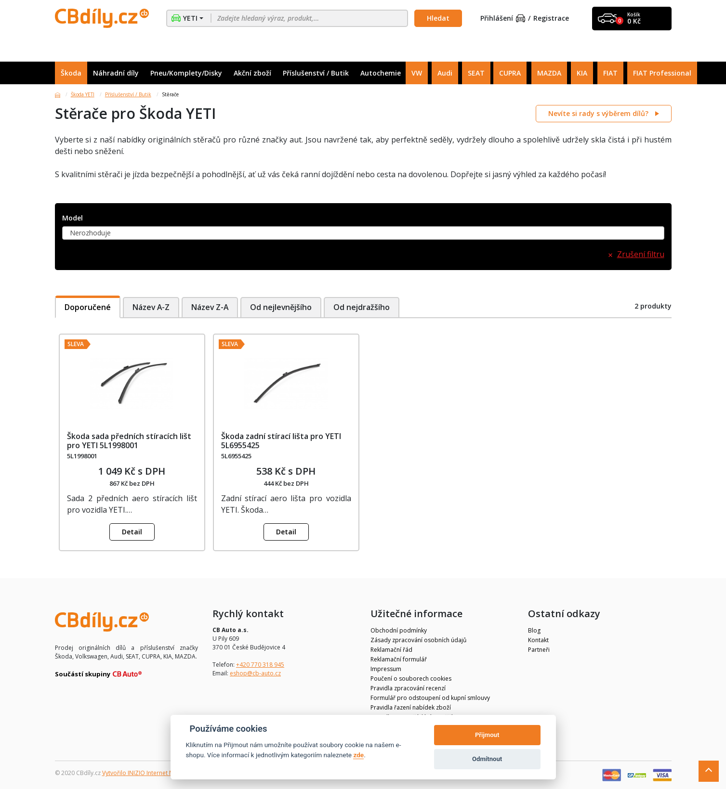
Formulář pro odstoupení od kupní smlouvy (430, 698)
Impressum (385, 669)
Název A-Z (151, 307)
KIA (582, 73)
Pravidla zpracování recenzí (408, 688)
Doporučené (88, 307)
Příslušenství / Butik (316, 73)
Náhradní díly (116, 73)
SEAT (476, 73)
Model (72, 218)
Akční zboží (252, 73)
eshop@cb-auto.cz (255, 673)
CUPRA (510, 73)
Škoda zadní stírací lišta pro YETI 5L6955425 (281, 441)
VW (416, 73)
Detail (132, 531)
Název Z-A (211, 307)
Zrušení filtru (640, 254)
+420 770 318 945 (260, 664)
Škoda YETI (82, 94)
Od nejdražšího (365, 307)
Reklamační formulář (398, 659)
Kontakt (538, 640)
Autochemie (380, 73)
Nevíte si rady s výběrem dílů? (599, 113)
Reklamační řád (391, 650)
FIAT (610, 73)
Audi (444, 73)
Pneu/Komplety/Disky (186, 73)
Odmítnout (487, 759)
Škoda (71, 73)
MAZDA (549, 73)
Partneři (539, 650)
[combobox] (363, 233)
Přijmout (487, 734)
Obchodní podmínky (398, 630)
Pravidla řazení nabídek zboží (410, 707)
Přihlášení (503, 18)
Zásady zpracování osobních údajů (418, 640)
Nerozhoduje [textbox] (90, 232)
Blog (534, 630)
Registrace (551, 18)
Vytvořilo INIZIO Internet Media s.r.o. (151, 773)
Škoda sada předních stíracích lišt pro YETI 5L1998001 (129, 441)
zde (358, 755)
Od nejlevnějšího (283, 307)
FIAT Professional (662, 73)
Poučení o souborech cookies (410, 678)
